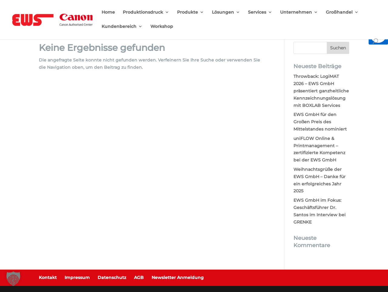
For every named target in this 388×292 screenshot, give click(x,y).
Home (108, 12)
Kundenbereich (119, 26)
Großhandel (339, 12)
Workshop (161, 26)
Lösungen (223, 12)
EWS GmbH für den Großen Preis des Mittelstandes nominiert (320, 122)
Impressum (77, 277)
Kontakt (48, 277)
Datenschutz (112, 277)
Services (257, 12)
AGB (139, 277)
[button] (13, 278)
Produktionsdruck (143, 12)
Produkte (187, 12)
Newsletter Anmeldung (178, 277)
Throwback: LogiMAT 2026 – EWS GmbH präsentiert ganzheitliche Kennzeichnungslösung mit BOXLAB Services (321, 91)
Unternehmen (296, 12)
